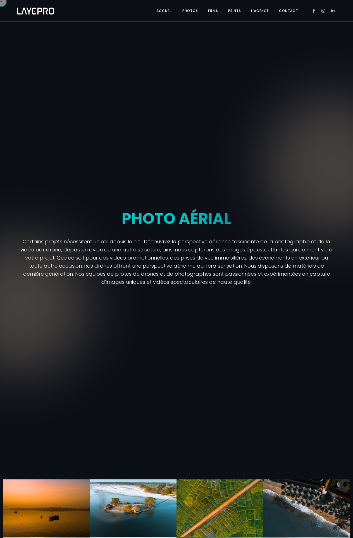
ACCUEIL (164, 10)
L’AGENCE (260, 10)
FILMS (213, 10)
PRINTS (234, 10)
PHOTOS (190, 10)
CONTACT (288, 10)
